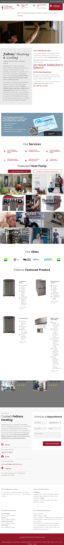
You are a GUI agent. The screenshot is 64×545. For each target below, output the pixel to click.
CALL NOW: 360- (38, 86)
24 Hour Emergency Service (48, 66)
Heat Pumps (33, 13)
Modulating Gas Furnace (55, 282)
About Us (19, 13)
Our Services (45, 13)
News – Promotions (53, 13)
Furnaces (39, 13)
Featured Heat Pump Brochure (19, 171)
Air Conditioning (26, 13)
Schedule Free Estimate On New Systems (48, 171)
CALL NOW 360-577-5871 (42, 50)
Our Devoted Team (58, 1)
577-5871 (45, 86)
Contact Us (20, 15)
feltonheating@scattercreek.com (11, 464)
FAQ (52, 1)
